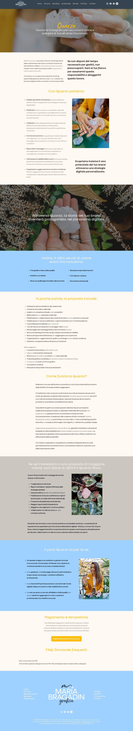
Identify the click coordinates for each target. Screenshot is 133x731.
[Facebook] (110, 3)
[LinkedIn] (117, 3)
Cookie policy (86, 721)
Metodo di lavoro (30, 694)
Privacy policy (76, 721)
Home (26, 689)
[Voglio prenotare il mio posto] (66, 638)
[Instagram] (107, 3)
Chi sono (27, 691)
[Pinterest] (114, 3)
